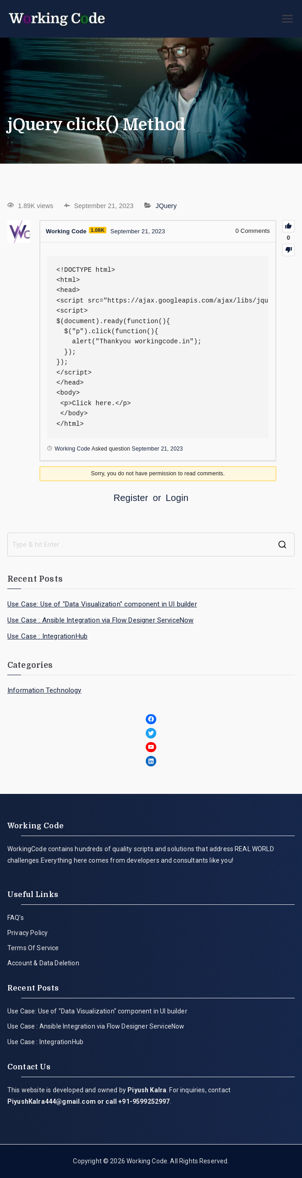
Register (131, 498)
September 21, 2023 (157, 449)
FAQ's (15, 917)
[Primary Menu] (287, 18)
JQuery (166, 205)
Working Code (146, 1161)
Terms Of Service (33, 948)
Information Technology (44, 690)
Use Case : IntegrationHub (47, 636)
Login (177, 498)
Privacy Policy (27, 932)
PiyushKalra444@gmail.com (51, 1101)
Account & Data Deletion (43, 963)
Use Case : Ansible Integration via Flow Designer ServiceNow (100, 620)
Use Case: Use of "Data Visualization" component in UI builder (102, 604)
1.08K (98, 230)
